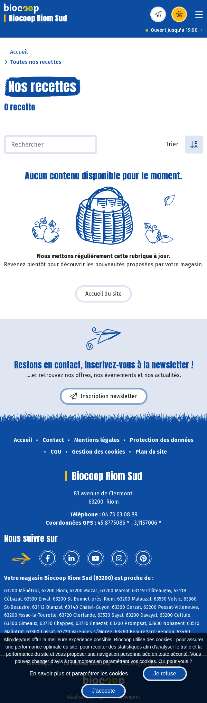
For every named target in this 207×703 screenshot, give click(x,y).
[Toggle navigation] (199, 16)
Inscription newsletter (103, 396)
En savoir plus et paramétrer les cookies (78, 673)
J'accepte (103, 691)
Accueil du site (103, 293)
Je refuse (164, 673)
